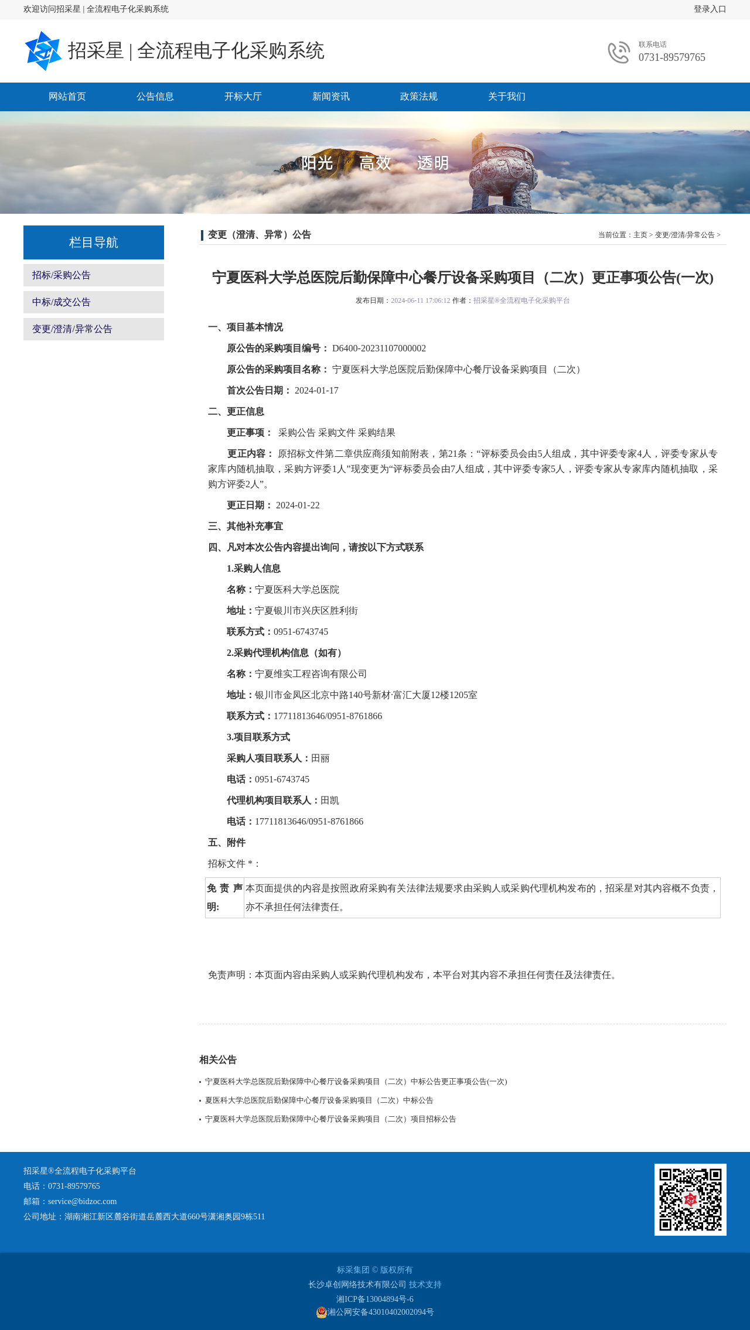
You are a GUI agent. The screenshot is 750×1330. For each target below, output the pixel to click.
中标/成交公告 (61, 302)
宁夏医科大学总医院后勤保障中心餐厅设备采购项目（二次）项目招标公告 (330, 1118)
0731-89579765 (672, 57)
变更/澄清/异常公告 (72, 329)
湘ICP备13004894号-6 (374, 1299)
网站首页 (67, 96)
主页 (640, 235)
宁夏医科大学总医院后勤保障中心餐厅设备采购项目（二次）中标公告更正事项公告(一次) (356, 1081)
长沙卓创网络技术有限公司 (357, 1284)
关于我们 (507, 96)
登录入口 (710, 9)
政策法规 (419, 96)
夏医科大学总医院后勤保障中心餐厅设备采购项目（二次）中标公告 (319, 1100)
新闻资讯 (331, 96)
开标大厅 (243, 96)
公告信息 (155, 96)
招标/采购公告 (61, 275)
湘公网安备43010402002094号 (375, 1312)
